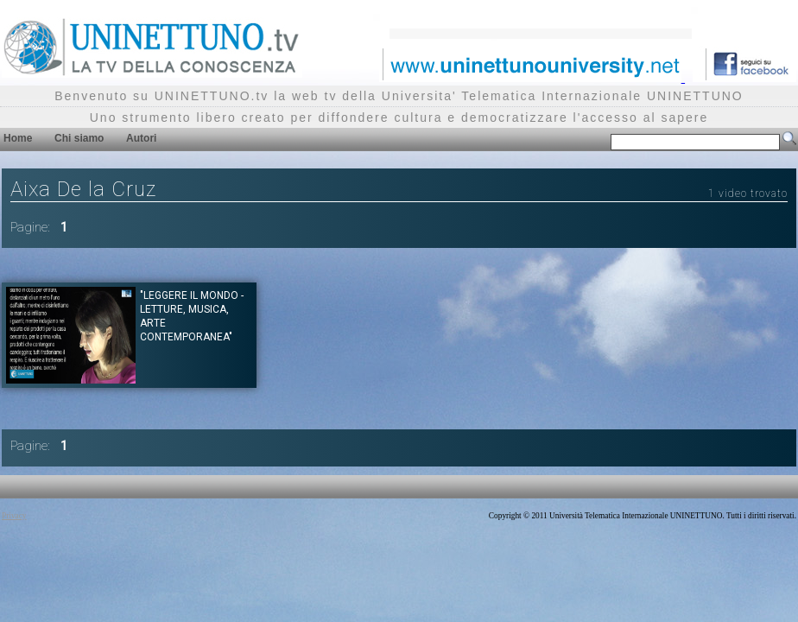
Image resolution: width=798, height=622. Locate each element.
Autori (141, 138)
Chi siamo (79, 138)
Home (17, 138)
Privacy (14, 515)
